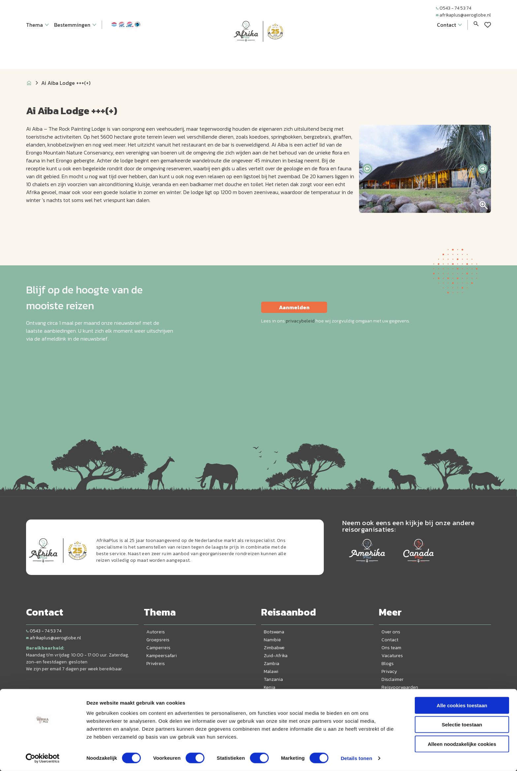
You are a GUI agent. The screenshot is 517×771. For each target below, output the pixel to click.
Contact (389, 639)
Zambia (271, 663)
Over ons (390, 631)
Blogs (387, 663)
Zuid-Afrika (276, 655)
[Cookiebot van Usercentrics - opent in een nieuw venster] (43, 758)
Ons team (391, 647)
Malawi (271, 671)
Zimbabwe (274, 647)
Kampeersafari (161, 655)
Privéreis (155, 663)
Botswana (274, 631)
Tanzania (273, 679)
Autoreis (155, 631)
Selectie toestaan (462, 724)
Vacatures (392, 655)
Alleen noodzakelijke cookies (462, 744)
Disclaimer (392, 679)
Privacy (389, 671)
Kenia (269, 687)
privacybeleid (300, 321)
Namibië (272, 639)
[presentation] (367, 169)
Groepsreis (157, 639)
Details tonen (356, 758)
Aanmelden (294, 307)
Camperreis (158, 647)
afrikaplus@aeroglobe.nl (463, 15)
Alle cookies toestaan (462, 705)
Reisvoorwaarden (399, 687)
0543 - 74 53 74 (453, 8)
